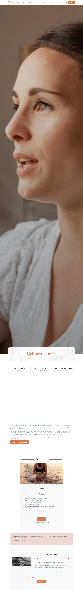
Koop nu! (41, 519)
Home (30, 2)
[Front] (16, 2)
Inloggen (71, 2)
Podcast (51, 2)
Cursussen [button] (43, 2)
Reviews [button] (57, 2)
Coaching (36, 2)
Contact (65, 2)
